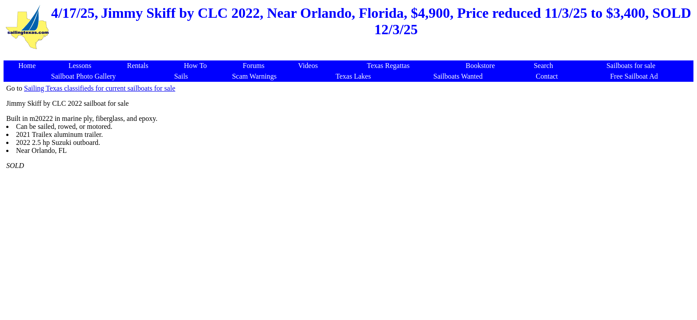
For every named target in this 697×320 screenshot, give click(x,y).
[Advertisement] (530, 218)
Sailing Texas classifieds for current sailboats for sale (99, 88)
